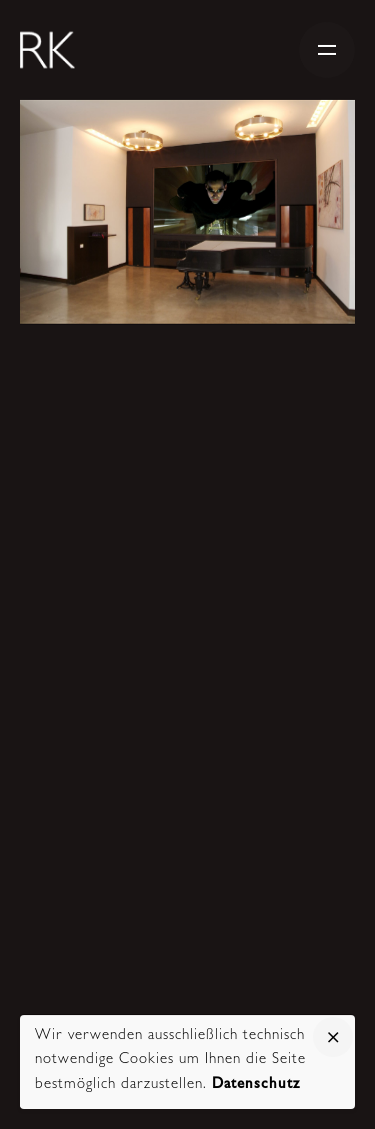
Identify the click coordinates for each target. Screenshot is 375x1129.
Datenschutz (256, 1085)
